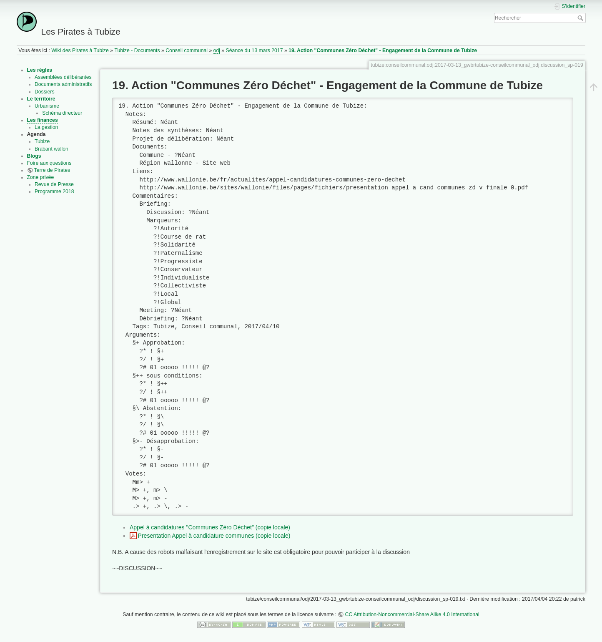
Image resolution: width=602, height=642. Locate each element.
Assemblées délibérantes (63, 77)
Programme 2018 (54, 191)
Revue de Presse (54, 184)
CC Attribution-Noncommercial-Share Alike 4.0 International (412, 614)
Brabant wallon (51, 149)
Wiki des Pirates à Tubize (80, 50)
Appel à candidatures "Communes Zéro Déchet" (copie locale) (210, 527)
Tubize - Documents (137, 50)
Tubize (42, 141)
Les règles (40, 70)
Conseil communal (187, 50)
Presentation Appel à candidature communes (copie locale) (214, 535)
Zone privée (40, 177)
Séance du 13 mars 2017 (254, 50)
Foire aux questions (49, 163)
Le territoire (41, 99)
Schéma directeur (62, 113)
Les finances (42, 120)
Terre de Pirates (52, 170)
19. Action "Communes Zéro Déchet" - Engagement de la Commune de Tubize (382, 50)
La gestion (46, 127)
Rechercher (581, 18)
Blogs (34, 156)
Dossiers (45, 92)
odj (216, 50)
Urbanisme (47, 106)
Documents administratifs (63, 84)
